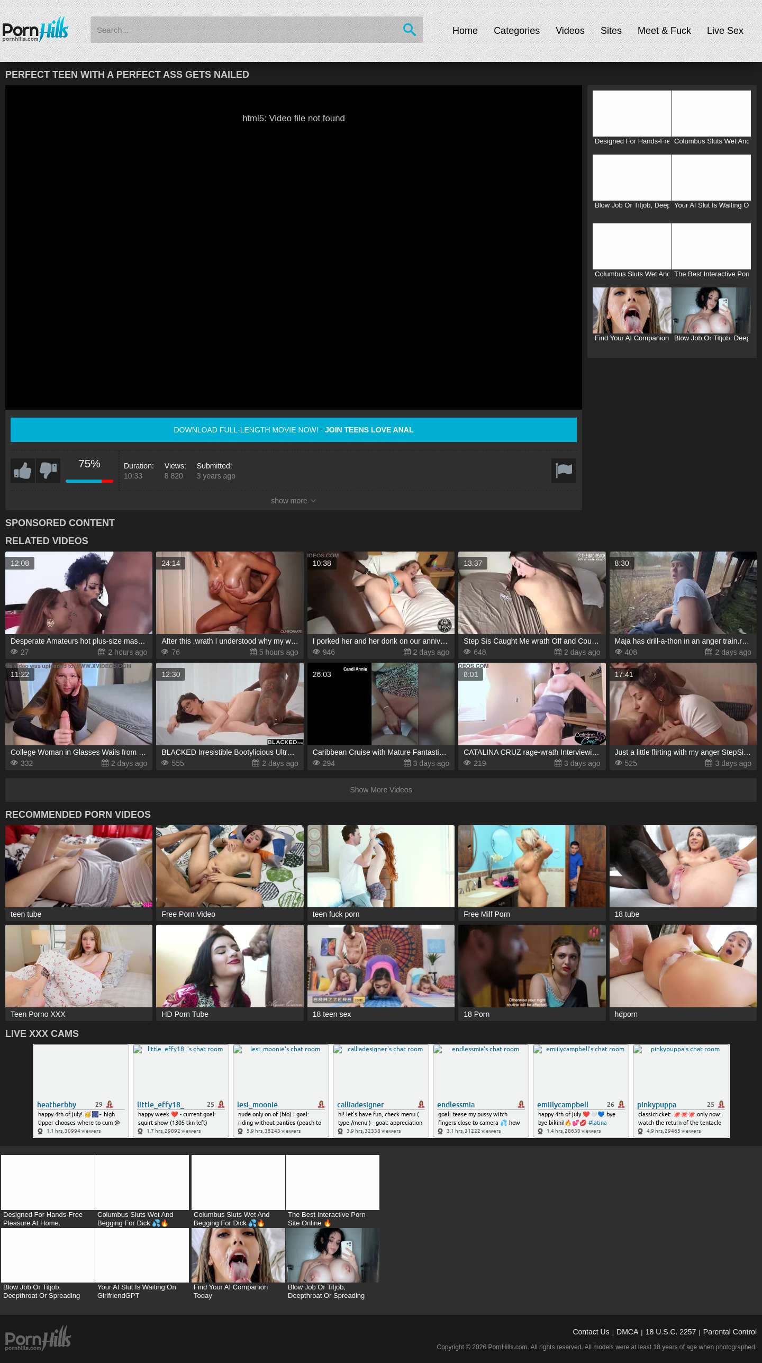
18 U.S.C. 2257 (671, 1332)
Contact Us (591, 1332)
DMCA (627, 1332)
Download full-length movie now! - (294, 430)
